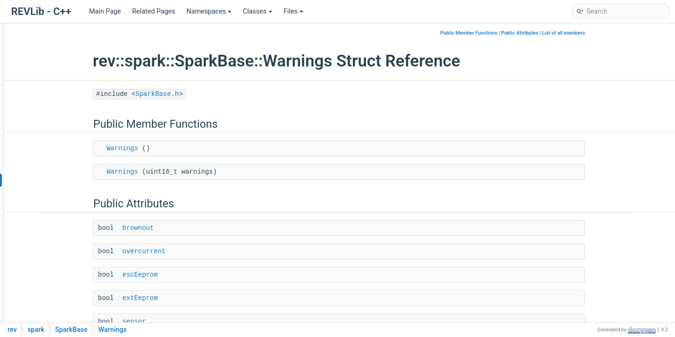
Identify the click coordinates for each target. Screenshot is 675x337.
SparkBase (63, 152)
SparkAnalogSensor (76, 124)
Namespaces (209, 11)
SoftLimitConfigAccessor (84, 82)
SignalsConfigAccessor (81, 54)
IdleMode (68, 194)
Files (293, 11)
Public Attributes (577, 33)
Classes (257, 11)
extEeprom (197, 298)
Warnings (68, 180)
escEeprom (197, 274)
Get (59, 306)
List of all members (620, 33)
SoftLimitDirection (81, 208)
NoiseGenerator (70, 25)
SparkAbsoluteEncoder (81, 96)
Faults (63, 166)
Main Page (105, 11)
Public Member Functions (526, 33)
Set (59, 278)
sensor (191, 321)
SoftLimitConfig (70, 68)
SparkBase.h (214, 94)
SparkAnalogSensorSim (82, 138)
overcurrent (201, 251)
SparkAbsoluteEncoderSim (87, 110)
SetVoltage (70, 292)
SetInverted (71, 320)
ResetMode (71, 222)
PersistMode (73, 236)
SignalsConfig (67, 40)
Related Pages (153, 11)
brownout (195, 228)
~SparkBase (72, 250)
